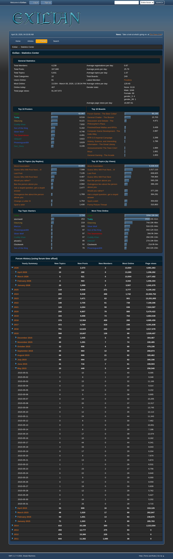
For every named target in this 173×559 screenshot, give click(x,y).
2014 (16, 525)
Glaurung (18, 121)
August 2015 (23, 355)
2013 (16, 530)
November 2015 (25, 342)
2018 (16, 320)
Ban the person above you (26, 184)
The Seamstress (21, 135)
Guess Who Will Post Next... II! (27, 170)
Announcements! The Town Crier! (102, 148)
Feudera (128, 80)
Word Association (21, 166)
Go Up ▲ (161, 556)
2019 (16, 316)
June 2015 (22, 364)
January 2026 (24, 285)
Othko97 (17, 139)
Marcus (17, 226)
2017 (16, 325)
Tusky (16, 117)
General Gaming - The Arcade (100, 155)
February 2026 (24, 281)
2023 (16, 298)
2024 (16, 294)
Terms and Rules (150, 556)
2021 (16, 307)
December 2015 (25, 338)
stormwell (18, 219)
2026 (16, 268)
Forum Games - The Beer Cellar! (102, 114)
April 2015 (22, 508)
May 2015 (22, 368)
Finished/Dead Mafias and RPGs (102, 127)
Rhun (89, 151)
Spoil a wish (19, 205)
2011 (16, 539)
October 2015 (24, 346)
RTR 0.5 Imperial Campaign (99, 138)
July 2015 (22, 359)
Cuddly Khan (19, 124)
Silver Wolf (18, 132)
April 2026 (22, 272)
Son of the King (21, 128)
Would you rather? (22, 180)
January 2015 (24, 521)
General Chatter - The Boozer (100, 117)
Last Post (18, 173)
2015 (16, 333)
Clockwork (18, 244)
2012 (16, 534)
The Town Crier (156, 34)
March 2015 (23, 512)
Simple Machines (29, 556)
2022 (16, 303)
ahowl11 (17, 241)
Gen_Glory (19, 146)
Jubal (16, 114)
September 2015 (25, 351)
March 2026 (23, 276)
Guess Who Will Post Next (26, 177)
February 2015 (24, 517)
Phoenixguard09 (21, 142)
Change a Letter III (22, 201)
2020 (16, 311)
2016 (16, 329)
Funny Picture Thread (97, 205)
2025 (16, 290)
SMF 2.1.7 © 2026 (15, 556)
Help (140, 556)
